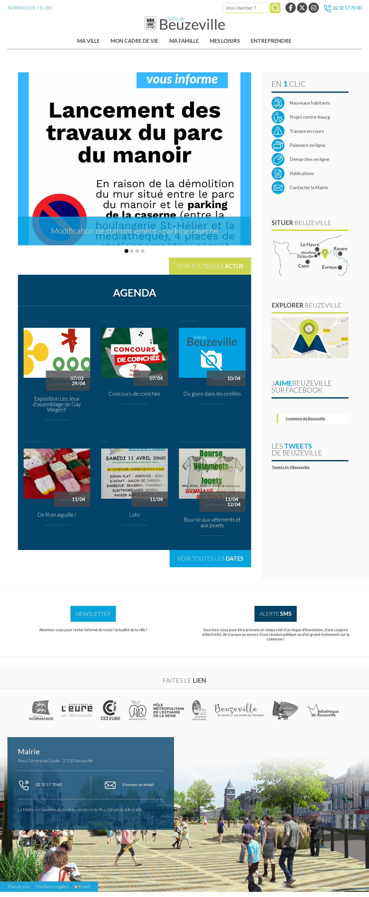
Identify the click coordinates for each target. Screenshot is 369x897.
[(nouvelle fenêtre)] (41, 715)
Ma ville (88, 45)
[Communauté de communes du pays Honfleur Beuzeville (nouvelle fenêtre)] (137, 715)
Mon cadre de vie (134, 45)
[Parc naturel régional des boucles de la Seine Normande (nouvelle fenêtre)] (199, 715)
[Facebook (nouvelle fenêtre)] (290, 8)
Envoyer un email (129, 790)
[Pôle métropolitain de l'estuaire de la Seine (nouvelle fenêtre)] (169, 715)
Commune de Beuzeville (305, 423)
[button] (126, 255)
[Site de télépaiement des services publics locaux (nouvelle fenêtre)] (298, 149)
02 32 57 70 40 (343, 8)
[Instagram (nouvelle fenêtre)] (314, 8)
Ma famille (184, 45)
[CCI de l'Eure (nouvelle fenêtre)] (111, 715)
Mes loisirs (225, 45)
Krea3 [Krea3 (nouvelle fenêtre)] (82, 891)
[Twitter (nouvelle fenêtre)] (302, 8)
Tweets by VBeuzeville (291, 471)
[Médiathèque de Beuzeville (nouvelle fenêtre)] (323, 715)
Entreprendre (271, 45)
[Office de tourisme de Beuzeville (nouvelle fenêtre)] (239, 715)
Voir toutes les (209, 270)
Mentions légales (52, 891)
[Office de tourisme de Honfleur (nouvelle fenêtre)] (285, 715)
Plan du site (19, 891)
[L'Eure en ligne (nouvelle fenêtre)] (78, 715)
